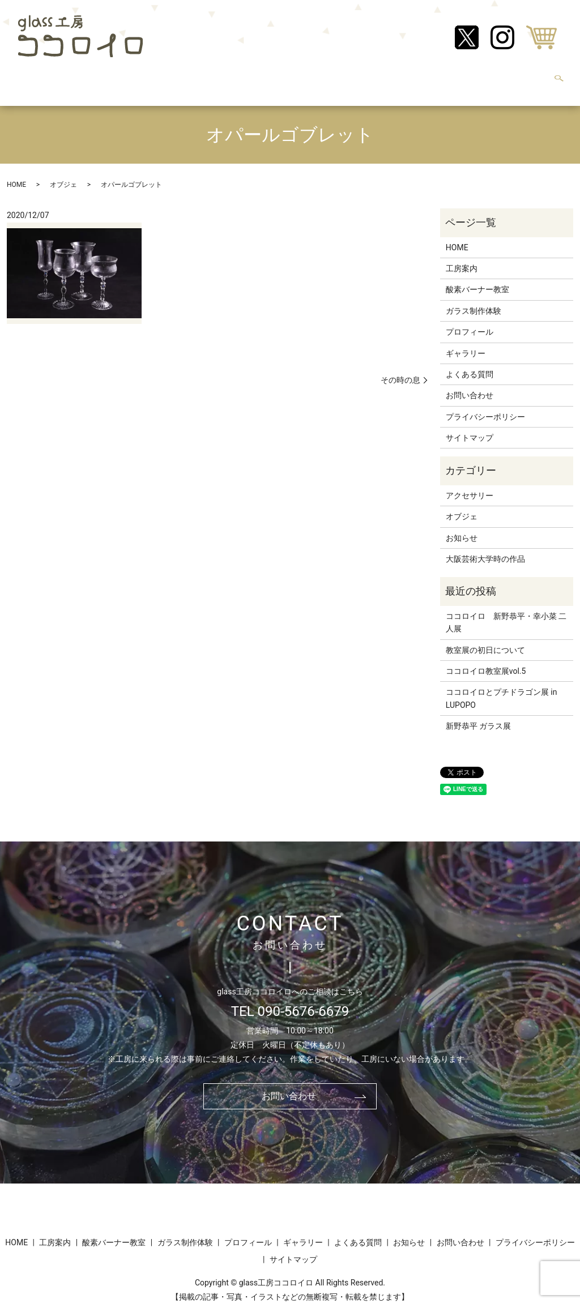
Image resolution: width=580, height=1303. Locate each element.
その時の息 (400, 368)
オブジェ (63, 173)
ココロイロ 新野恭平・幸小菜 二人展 (506, 611)
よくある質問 (400, 77)
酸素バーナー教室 (138, 77)
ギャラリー (340, 77)
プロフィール (281, 77)
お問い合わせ (511, 77)
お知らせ (455, 77)
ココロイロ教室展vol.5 (486, 660)
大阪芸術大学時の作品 (485, 548)
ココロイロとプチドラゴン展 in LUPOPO (501, 687)
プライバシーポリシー (485, 406)
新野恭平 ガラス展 (478, 715)
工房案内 (75, 77)
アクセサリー (469, 484)
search (559, 78)
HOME (31, 77)
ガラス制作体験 (213, 77)
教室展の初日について (485, 639)
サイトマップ (469, 427)
